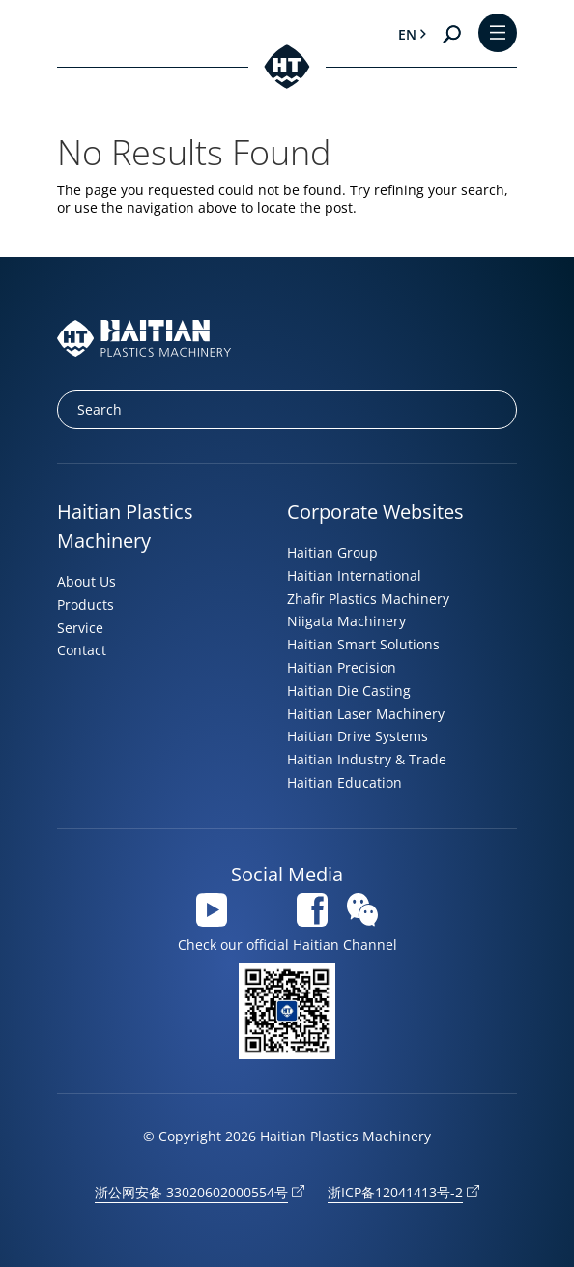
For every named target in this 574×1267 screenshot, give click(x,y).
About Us (86, 581)
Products (85, 604)
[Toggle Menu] (497, 34)
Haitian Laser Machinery (366, 714)
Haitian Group (332, 552)
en (407, 34)
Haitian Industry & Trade (366, 759)
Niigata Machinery (346, 621)
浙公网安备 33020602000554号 (191, 1192)
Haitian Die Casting (349, 690)
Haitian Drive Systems (357, 736)
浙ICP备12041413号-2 (395, 1192)
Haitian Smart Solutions (363, 644)
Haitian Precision (341, 667)
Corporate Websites (375, 512)
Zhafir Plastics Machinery (368, 599)
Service (80, 628)
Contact (81, 650)
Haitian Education (344, 782)
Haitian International (354, 575)
